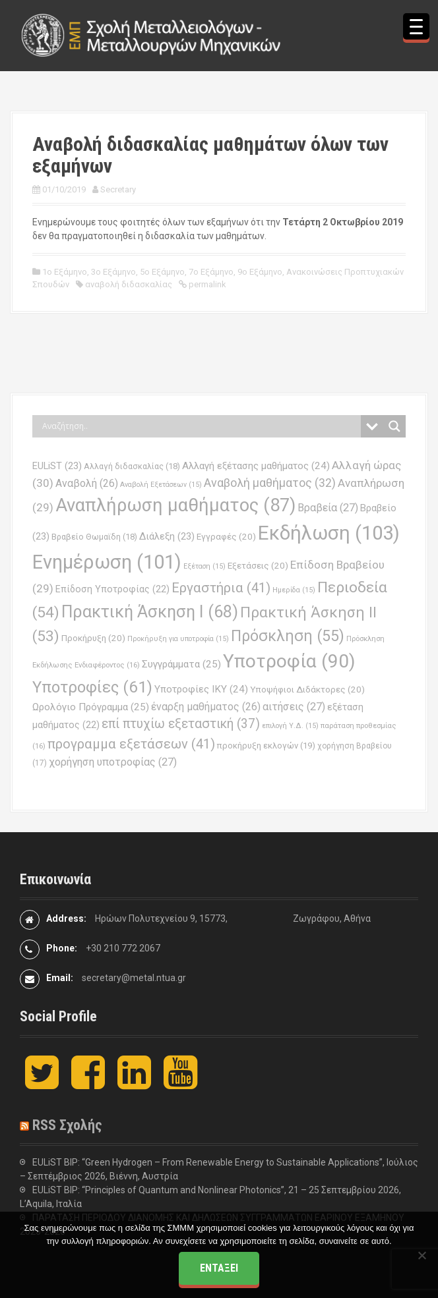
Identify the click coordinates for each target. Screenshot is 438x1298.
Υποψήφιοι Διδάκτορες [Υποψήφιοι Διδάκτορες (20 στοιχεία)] (307, 689)
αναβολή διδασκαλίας (128, 284)
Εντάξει (219, 1268)
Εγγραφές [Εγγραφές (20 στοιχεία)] (226, 537)
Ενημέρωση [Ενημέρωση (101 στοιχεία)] (106, 562)
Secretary (118, 189)
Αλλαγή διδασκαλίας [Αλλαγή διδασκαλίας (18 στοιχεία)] (132, 466)
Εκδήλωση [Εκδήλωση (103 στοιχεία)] (329, 533)
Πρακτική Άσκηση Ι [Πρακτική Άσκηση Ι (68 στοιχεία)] (149, 611)
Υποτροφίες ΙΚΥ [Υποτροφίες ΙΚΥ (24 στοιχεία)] (201, 689)
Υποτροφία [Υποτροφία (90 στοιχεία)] (289, 661)
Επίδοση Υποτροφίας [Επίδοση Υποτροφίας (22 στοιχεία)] (112, 589)
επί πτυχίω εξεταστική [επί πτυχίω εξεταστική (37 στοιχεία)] (181, 723)
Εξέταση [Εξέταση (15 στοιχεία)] (204, 566)
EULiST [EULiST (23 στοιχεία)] (57, 466)
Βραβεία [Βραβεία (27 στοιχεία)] (327, 507)
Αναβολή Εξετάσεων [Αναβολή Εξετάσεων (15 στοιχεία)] (161, 484)
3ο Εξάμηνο (113, 272)
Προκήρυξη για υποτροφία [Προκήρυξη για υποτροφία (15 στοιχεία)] (178, 639)
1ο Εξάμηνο (64, 272)
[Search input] (200, 426)
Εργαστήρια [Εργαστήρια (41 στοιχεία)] (221, 588)
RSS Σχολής (67, 1125)
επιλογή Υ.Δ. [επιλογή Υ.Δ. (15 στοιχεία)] (290, 725)
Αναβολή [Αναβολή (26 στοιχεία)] (86, 483)
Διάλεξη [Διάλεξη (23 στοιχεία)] (167, 536)
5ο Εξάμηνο (162, 272)
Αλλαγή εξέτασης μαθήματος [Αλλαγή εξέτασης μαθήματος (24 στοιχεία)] (256, 466)
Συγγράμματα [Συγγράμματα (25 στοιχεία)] (181, 664)
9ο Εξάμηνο (259, 272)
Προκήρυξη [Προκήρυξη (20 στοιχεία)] (93, 638)
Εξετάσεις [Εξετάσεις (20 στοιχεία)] (258, 566)
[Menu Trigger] (416, 26)
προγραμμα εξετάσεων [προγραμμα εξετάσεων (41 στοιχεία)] (131, 744)
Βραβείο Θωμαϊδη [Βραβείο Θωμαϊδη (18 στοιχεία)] (94, 537)
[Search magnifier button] (394, 426)
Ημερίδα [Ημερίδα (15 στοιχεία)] (293, 590)
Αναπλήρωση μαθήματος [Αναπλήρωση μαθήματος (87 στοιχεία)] (175, 505)
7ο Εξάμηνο (211, 272)
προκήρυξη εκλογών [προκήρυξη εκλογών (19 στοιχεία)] (266, 745)
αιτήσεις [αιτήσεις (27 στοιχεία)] (294, 706)
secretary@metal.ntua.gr (134, 978)
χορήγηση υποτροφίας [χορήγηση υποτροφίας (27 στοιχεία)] (113, 762)
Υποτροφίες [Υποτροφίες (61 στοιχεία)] (92, 687)
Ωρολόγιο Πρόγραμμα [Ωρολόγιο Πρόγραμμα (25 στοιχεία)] (90, 707)
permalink (206, 284)
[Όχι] (421, 1255)
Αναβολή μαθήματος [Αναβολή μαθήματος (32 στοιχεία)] (270, 483)
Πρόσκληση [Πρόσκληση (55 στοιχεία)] (287, 636)
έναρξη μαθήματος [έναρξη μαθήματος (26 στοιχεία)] (206, 706)
